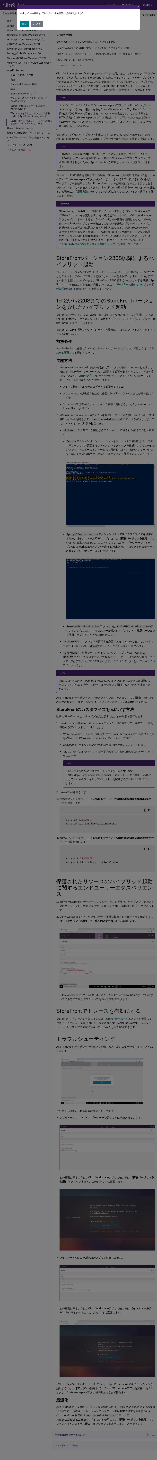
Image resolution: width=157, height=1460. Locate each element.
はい (24, 23)
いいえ (37, 23)
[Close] (138, 6)
